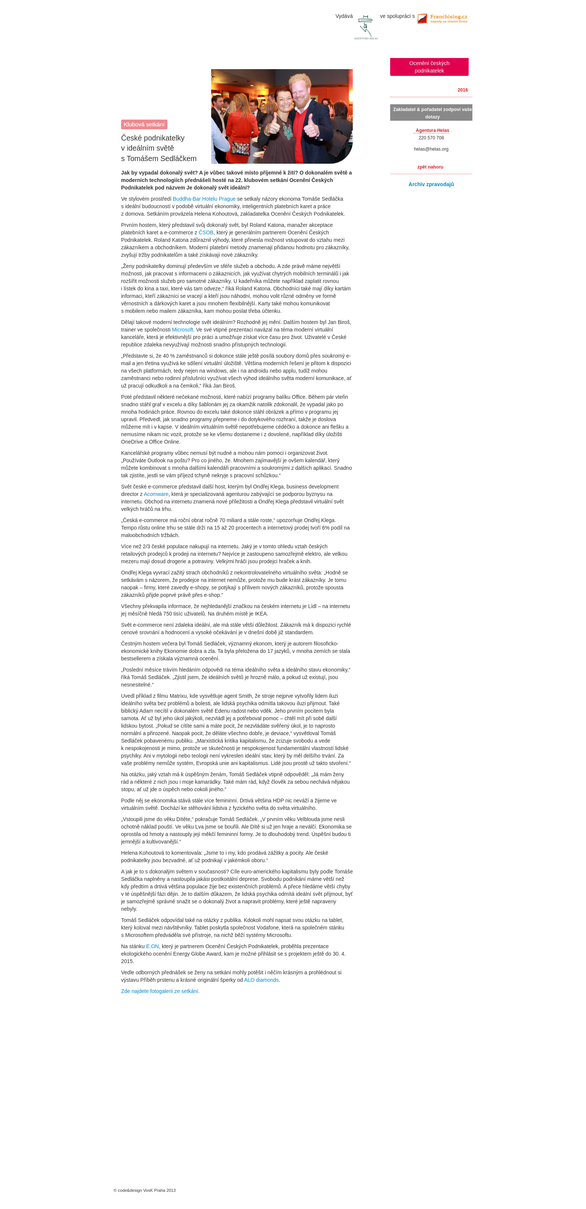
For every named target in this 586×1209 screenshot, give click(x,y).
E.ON (152, 946)
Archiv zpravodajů (431, 184)
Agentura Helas (368, 27)
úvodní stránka (293, 26)
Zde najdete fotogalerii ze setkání (159, 991)
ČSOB (206, 232)
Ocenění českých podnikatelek (429, 67)
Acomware (156, 494)
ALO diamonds (261, 980)
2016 (463, 90)
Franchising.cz (444, 17)
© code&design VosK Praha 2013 (145, 1190)
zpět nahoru (430, 167)
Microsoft (182, 330)
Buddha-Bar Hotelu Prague (204, 199)
